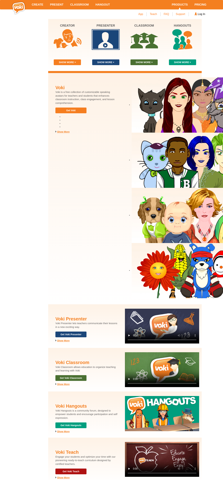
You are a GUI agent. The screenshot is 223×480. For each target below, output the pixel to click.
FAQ (166, 14)
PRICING (200, 4)
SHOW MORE (67, 62)
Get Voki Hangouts (70, 425)
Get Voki (71, 110)
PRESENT (56, 4)
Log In (199, 14)
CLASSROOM (79, 4)
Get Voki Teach (71, 471)
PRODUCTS (180, 4)
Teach (153, 14)
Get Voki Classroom (71, 378)
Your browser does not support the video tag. (162, 326)
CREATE (37, 4)
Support (180, 14)
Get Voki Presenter (70, 334)
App (140, 14)
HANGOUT (102, 4)
